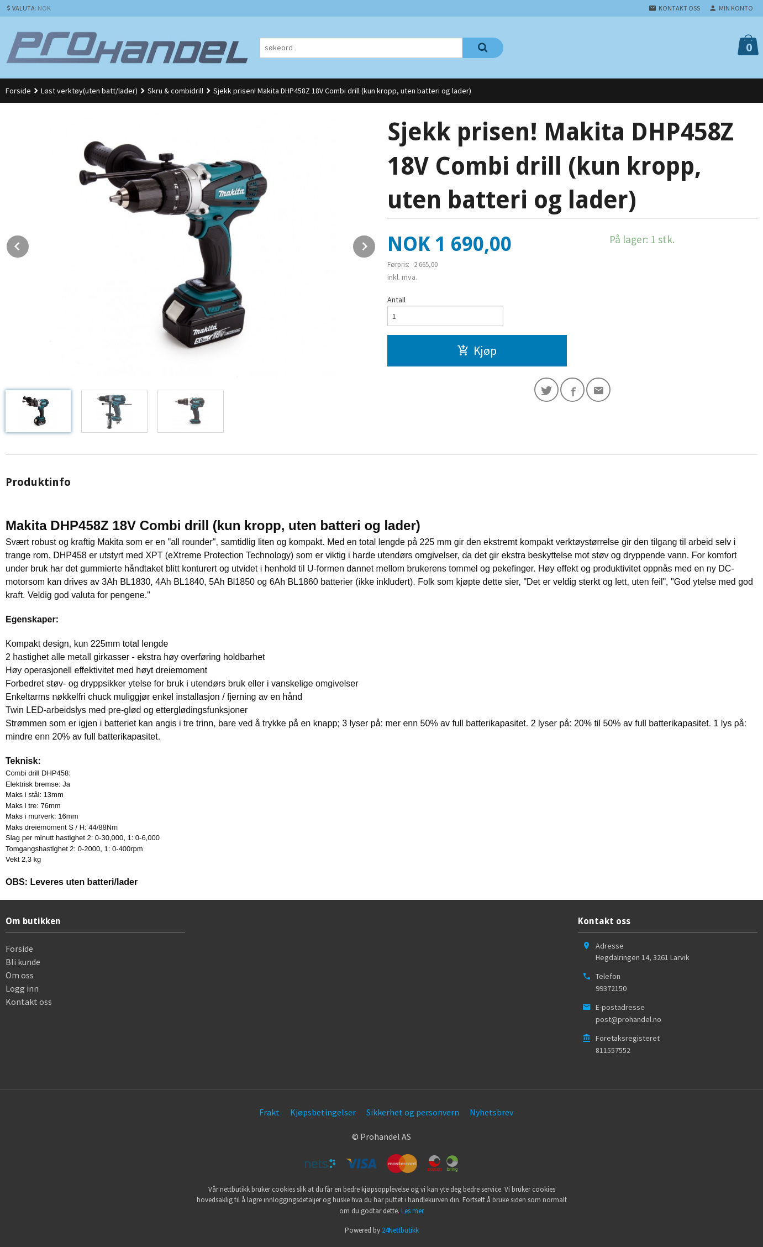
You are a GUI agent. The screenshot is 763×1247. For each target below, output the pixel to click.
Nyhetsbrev (491, 1112)
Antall (396, 300)
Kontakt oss (29, 1001)
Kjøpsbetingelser (323, 1112)
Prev (29, 244)
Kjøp (477, 350)
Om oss (20, 975)
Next (375, 244)
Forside (18, 91)
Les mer (412, 1210)
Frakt (269, 1112)
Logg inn (22, 988)
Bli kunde (23, 961)
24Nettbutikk (400, 1230)
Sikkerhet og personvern (412, 1112)
